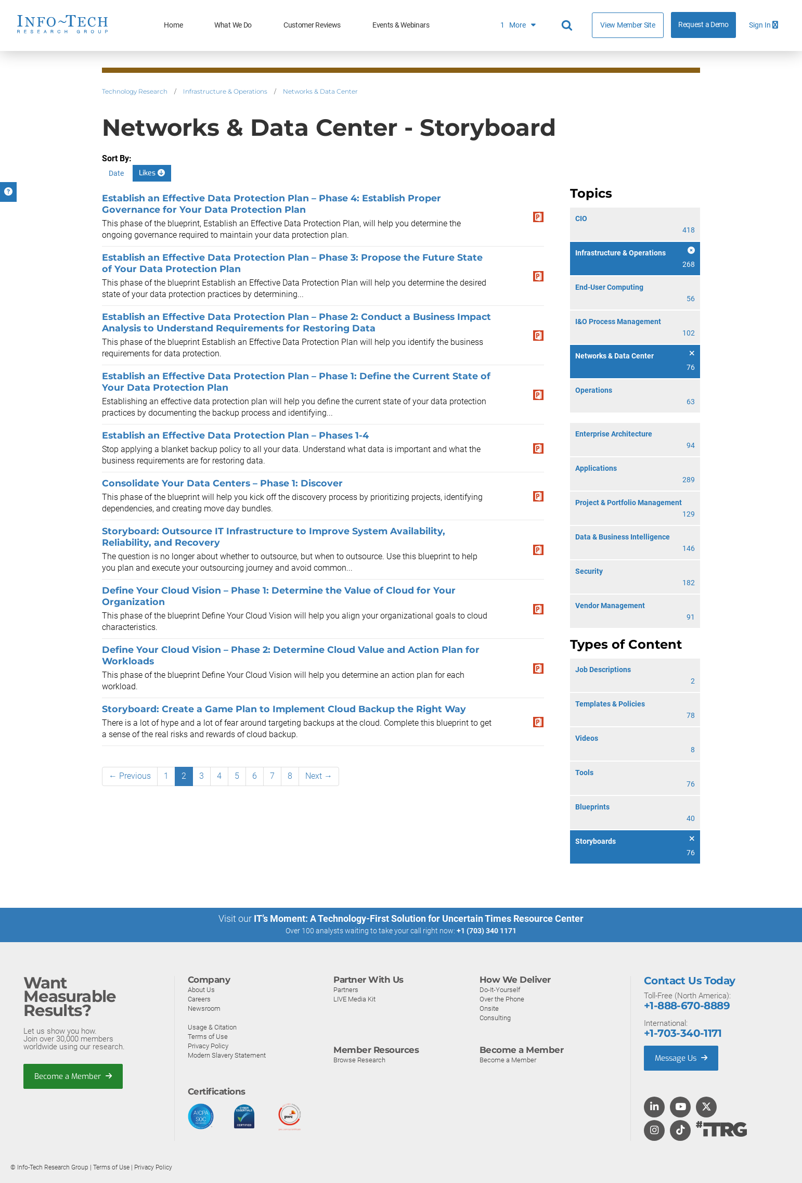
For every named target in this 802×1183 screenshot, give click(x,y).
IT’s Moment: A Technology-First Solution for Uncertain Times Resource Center (419, 918)
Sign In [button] (763, 25)
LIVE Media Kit (354, 998)
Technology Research (134, 91)
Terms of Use (208, 1036)
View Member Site (627, 25)
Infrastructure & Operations (225, 91)
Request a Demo (703, 24)
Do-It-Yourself (500, 989)
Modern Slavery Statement (227, 1055)
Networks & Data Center (320, 91)
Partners (345, 989)
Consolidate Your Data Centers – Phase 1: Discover (222, 483)
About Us (201, 989)
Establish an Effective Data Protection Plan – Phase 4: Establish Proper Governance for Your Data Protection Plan (271, 203)
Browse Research (359, 1059)
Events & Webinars (401, 25)
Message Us (682, 1057)
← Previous (130, 776)
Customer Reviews (312, 25)
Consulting (495, 1017)
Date (116, 173)
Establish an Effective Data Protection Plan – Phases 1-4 (235, 435)
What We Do (233, 25)
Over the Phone (502, 998)
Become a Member (73, 1076)
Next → (318, 776)
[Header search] (568, 25)
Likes (152, 173)
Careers (199, 998)
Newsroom (204, 1008)
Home (173, 25)
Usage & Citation (212, 1027)
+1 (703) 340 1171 (486, 931)
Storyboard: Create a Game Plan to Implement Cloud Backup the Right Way (284, 708)
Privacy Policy (208, 1045)
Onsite (489, 1008)
